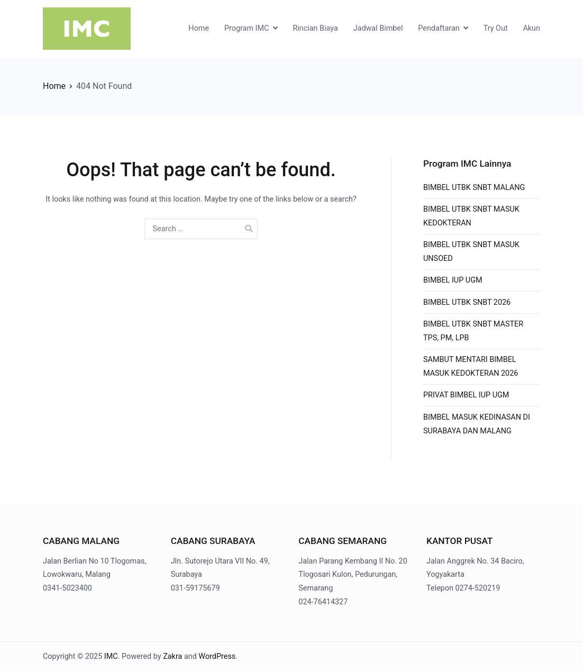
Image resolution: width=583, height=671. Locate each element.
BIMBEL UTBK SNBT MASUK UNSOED (471, 251)
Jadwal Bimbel (378, 28)
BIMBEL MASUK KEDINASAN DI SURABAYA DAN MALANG (476, 424)
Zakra (172, 656)
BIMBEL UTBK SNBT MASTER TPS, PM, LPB (473, 331)
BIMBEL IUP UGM (452, 280)
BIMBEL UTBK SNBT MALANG (474, 187)
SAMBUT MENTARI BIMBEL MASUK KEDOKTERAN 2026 (470, 366)
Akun (531, 28)
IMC (111, 656)
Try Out (496, 28)
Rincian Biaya (315, 28)
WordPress (216, 656)
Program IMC (246, 28)
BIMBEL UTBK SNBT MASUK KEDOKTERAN (471, 216)
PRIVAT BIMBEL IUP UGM (466, 395)
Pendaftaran (438, 28)
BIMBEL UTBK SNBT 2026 (467, 302)
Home (198, 28)
